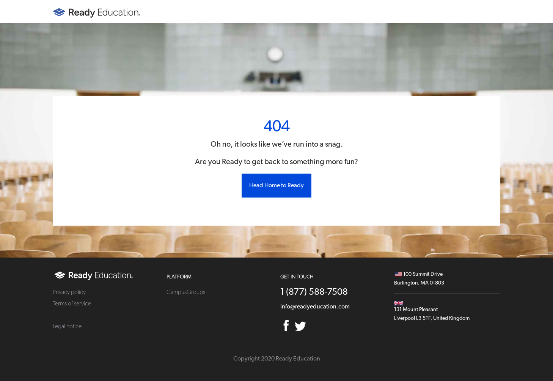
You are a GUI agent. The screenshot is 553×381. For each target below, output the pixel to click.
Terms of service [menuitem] (72, 303)
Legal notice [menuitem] (67, 326)
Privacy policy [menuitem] (69, 292)
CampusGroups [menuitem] (186, 292)
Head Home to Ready (276, 185)
